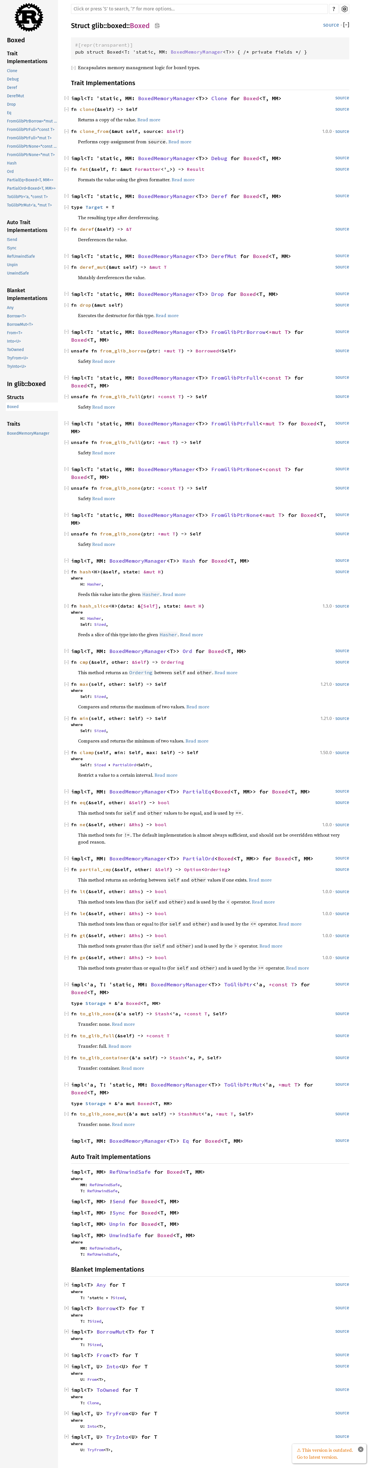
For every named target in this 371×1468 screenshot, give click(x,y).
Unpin (12, 264)
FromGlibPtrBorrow (238, 332)
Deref (12, 87)
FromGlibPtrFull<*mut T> (29, 138)
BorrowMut (111, 1331)
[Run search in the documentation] (199, 9)
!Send (12, 239)
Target (94, 207)
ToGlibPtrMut (243, 1084)
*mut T (278, 332)
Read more (148, 119)
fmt (84, 169)
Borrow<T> (16, 316)
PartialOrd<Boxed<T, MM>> (31, 188)
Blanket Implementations (27, 294)
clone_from (94, 131)
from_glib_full (120, 396)
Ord (10, 171)
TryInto (117, 1437)
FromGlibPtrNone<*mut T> (31, 154)
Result (195, 169)
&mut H (152, 572)
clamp (87, 752)
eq (83, 802)
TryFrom (117, 1413)
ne (83, 824)
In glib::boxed (26, 384)
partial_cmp (96, 869)
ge (83, 957)
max (84, 684)
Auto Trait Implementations (27, 226)
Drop (11, 104)
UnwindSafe (18, 273)
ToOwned (15, 349)
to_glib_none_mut (103, 1114)
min (84, 718)
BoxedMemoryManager (28, 433)
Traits (13, 424)
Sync (118, 1212)
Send (118, 1201)
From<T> (14, 332)
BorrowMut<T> (20, 324)
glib (97, 26)
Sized (100, 624)
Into (112, 1366)
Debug (13, 79)
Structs (15, 397)
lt (83, 891)
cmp (84, 662)
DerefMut (15, 96)
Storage (96, 1003)
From (103, 1355)
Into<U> (14, 341)
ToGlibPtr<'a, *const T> (27, 196)
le (83, 913)
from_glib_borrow (123, 351)
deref (87, 229)
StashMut (189, 1114)
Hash (12, 163)
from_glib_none (120, 488)
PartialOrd (124, 764)
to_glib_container (104, 1058)
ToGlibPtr (238, 984)
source (331, 25)
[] (346, 25)
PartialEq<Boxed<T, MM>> (30, 180)
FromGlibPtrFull (235, 377)
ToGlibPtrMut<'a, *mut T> (29, 205)
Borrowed (207, 351)
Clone (12, 70)
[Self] (149, 606)
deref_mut (93, 267)
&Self (174, 131)
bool (164, 802)
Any (10, 307)
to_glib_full (97, 1036)
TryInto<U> (16, 366)
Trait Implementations (27, 57)
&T (129, 229)
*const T (275, 377)
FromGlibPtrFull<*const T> (30, 129)
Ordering (172, 662)
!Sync (12, 248)
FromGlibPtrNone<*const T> (32, 146)
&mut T (158, 267)
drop (85, 305)
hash (85, 572)
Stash (162, 1014)
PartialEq (197, 791)
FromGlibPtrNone (235, 469)
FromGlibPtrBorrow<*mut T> (32, 121)
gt (83, 935)
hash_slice (94, 606)
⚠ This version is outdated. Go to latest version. (325, 1453)
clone (87, 109)
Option (192, 869)
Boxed (16, 40)
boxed (116, 26)
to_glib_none (97, 1014)
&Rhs (135, 824)
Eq (9, 112)
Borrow (106, 1308)
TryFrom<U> (17, 358)
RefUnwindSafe (21, 256)
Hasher (94, 584)
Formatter (148, 169)
